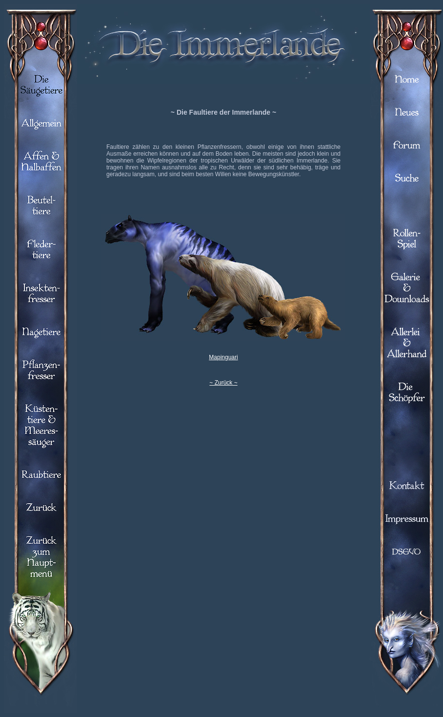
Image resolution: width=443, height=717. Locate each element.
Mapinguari (223, 357)
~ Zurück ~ (223, 382)
